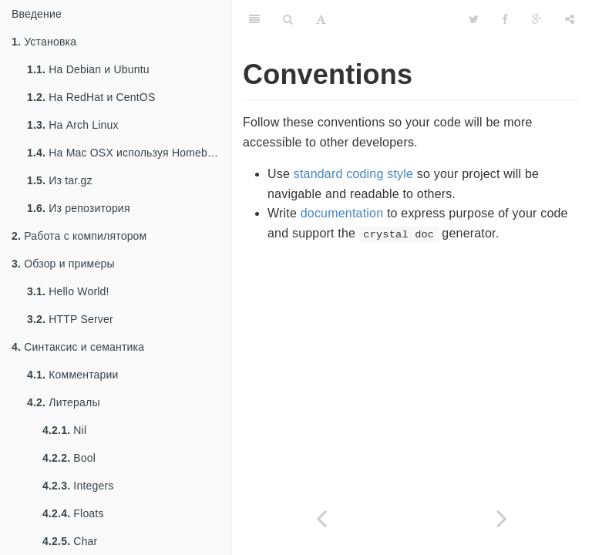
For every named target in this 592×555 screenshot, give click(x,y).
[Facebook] (505, 19)
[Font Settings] (321, 19)
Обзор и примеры (63, 263)
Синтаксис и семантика (78, 347)
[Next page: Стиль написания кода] (502, 518)
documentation (342, 213)
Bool (69, 458)
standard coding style (353, 173)
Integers (78, 485)
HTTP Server (70, 319)
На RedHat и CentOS (91, 97)
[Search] (287, 19)
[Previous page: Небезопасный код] (321, 518)
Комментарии (73, 374)
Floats (73, 513)
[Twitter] (473, 19)
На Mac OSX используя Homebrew (126, 152)
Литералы (63, 402)
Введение (37, 14)
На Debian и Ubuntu (88, 69)
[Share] (569, 19)
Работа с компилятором (79, 236)
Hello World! (68, 291)
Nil (64, 430)
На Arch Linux (73, 125)
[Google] (536, 19)
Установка (44, 41)
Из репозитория (78, 208)
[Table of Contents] (254, 19)
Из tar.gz (59, 180)
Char (69, 541)
